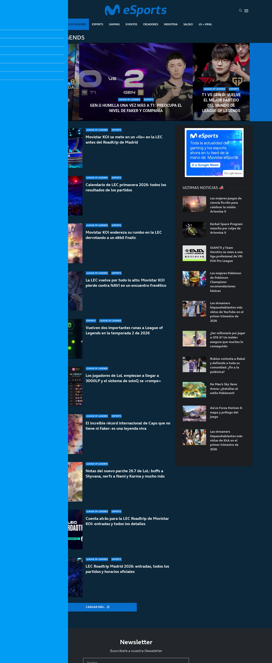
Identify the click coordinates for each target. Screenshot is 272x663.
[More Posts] (97, 607)
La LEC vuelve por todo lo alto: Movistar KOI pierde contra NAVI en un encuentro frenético (126, 282)
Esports (97, 24)
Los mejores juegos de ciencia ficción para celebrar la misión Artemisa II (226, 204)
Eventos (131, 24)
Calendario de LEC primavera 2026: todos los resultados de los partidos (126, 187)
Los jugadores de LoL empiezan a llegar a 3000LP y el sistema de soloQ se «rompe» (123, 378)
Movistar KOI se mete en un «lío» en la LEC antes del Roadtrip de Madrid (124, 139)
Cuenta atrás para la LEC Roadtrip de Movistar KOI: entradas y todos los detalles (127, 521)
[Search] (240, 11)
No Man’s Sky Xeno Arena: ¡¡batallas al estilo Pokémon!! (224, 388)
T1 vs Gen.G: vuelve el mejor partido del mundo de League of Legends (221, 102)
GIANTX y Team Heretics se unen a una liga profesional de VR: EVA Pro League (226, 254)
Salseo (188, 24)
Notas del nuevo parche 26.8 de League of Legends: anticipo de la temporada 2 (50, 100)
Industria (171, 24)
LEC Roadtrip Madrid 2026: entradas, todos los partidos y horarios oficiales (127, 569)
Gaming (114, 24)
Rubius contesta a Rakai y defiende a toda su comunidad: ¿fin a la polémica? (227, 365)
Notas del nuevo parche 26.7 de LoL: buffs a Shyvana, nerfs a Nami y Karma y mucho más (125, 473)
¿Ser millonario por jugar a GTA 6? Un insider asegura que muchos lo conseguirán (227, 339)
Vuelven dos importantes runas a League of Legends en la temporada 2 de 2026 (124, 330)
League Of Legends (73, 24)
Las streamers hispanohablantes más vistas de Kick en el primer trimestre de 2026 (226, 440)
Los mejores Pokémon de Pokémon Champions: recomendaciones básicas (225, 282)
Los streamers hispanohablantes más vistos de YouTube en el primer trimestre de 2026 (227, 312)
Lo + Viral (205, 24)
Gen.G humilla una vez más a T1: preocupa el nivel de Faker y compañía (136, 108)
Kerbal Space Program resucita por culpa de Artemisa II (226, 228)
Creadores (150, 24)
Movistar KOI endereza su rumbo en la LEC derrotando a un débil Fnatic (124, 235)
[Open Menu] (246, 11)
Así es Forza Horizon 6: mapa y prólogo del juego (226, 412)
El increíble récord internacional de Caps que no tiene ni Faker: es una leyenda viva (128, 428)
